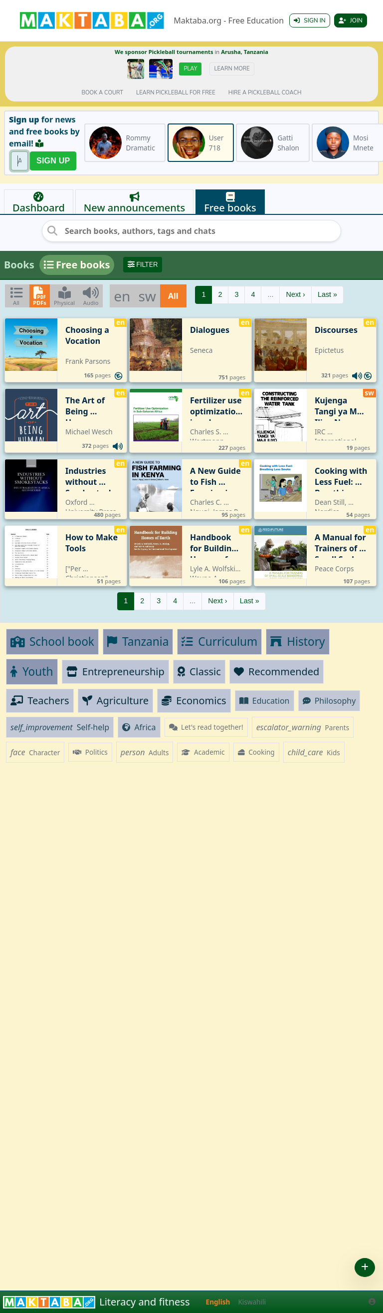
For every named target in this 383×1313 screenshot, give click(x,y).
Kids (314, 752)
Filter (143, 264)
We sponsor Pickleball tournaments (164, 51)
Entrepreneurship (115, 671)
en (122, 295)
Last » (327, 294)
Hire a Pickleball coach (265, 92)
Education (264, 700)
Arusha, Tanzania (244, 51)
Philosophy (329, 700)
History (297, 641)
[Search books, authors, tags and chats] (191, 231)
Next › (295, 294)
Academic (203, 752)
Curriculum (219, 641)
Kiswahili (252, 1302)
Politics (90, 752)
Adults (145, 752)
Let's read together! (206, 727)
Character (35, 752)
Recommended (277, 671)
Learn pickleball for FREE (175, 92)
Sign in (309, 20)
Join (351, 20)
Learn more (231, 68)
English (218, 1302)
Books (19, 264)
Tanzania (138, 641)
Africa (139, 727)
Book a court (102, 92)
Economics (194, 700)
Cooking (256, 752)
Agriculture (115, 700)
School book (52, 641)
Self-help (59, 727)
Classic (199, 671)
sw (147, 295)
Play (190, 68)
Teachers (39, 700)
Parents (303, 727)
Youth (31, 671)
